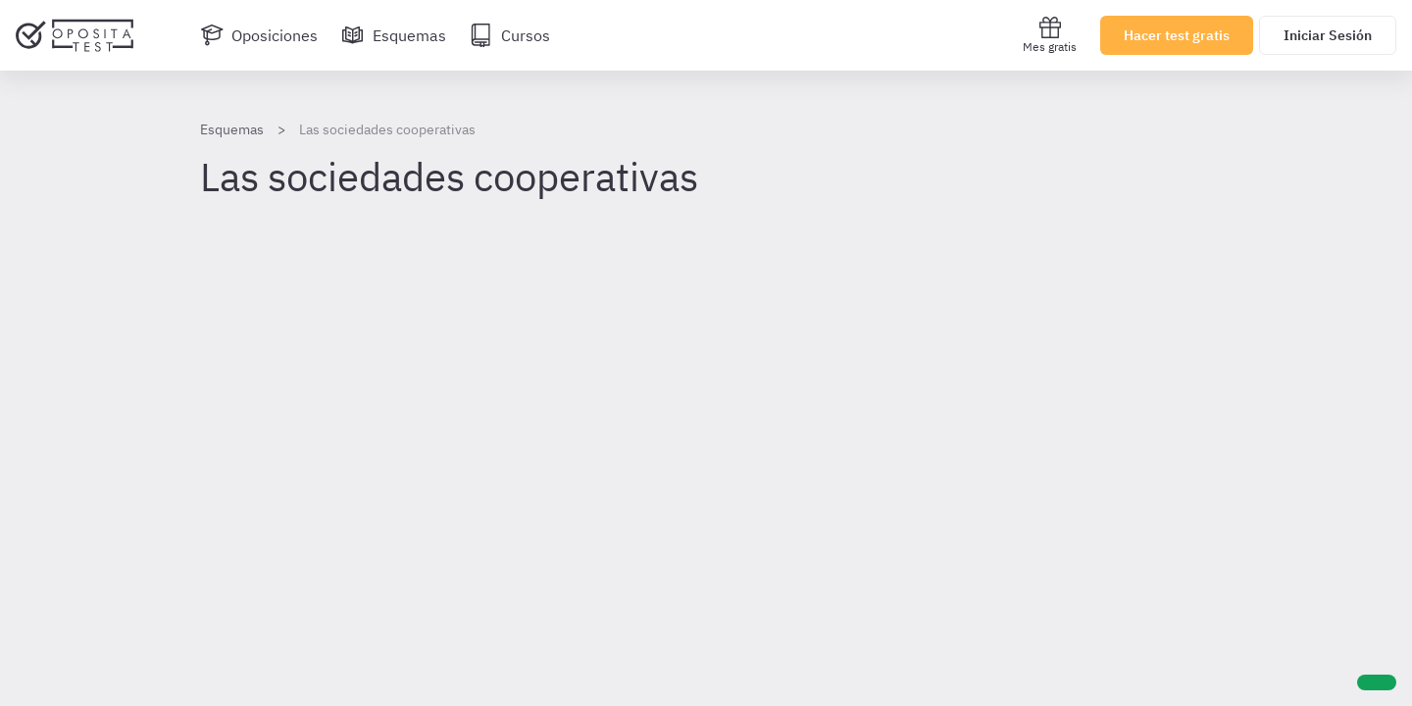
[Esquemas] (393, 35)
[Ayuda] (1376, 682)
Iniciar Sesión (1328, 35)
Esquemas (232, 129)
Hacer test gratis (1177, 35)
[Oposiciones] (258, 35)
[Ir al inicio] (74, 35)
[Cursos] (510, 35)
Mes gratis (1050, 35)
